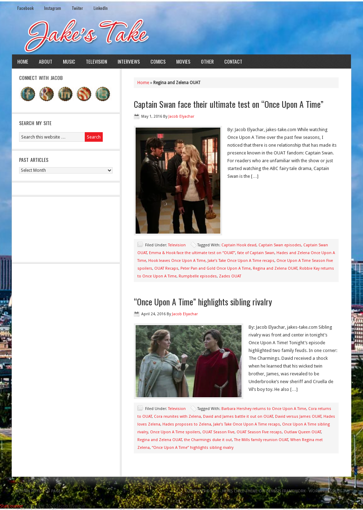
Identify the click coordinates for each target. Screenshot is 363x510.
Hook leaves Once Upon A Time (177, 260)
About (45, 61)
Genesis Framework (285, 491)
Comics (158, 61)
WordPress (320, 491)
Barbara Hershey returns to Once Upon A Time (263, 408)
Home (22, 61)
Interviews (129, 61)
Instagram (52, 8)
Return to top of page (38, 491)
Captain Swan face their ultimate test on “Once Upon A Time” (228, 104)
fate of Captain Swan (255, 253)
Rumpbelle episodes (198, 276)
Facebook (25, 8)
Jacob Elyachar (181, 116)
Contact (233, 61)
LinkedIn (101, 8)
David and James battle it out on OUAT (238, 416)
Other (207, 61)
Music (69, 61)
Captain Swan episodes (279, 245)
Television (96, 61)
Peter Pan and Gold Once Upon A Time (215, 268)
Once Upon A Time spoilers (175, 432)
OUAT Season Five (218, 432)
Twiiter (77, 8)
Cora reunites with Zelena (177, 416)
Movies (183, 61)
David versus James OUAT (298, 416)
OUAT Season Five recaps (259, 432)
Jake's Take (181, 35)
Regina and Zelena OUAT (275, 268)
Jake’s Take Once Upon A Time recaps (241, 260)
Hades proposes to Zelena (186, 424)
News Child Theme (240, 491)
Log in (341, 491)
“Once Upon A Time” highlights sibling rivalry (203, 301)
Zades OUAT (230, 276)
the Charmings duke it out (208, 440)
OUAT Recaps (166, 268)
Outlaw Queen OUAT (302, 432)
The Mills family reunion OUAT (261, 440)
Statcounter (11, 506)
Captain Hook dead (238, 245)
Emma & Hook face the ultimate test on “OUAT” (192, 253)
